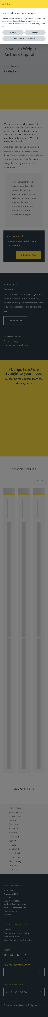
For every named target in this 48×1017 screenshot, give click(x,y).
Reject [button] (13, 32)
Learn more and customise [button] (24, 38)
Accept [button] (35, 32)
